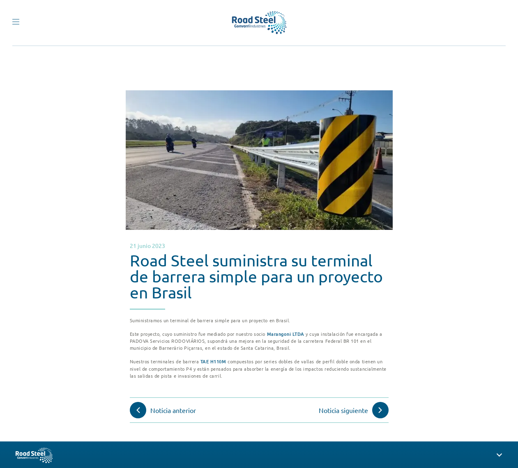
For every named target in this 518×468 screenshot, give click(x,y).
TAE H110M (213, 361)
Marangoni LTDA (285, 333)
